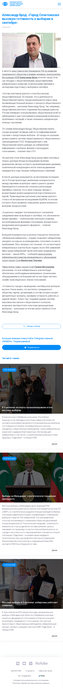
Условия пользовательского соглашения (31, 680)
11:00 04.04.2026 (9, 565)
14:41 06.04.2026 (9, 370)
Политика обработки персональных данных (30, 683)
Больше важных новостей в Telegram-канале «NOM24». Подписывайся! (27, 340)
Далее (54, 444)
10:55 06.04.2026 (9, 459)
